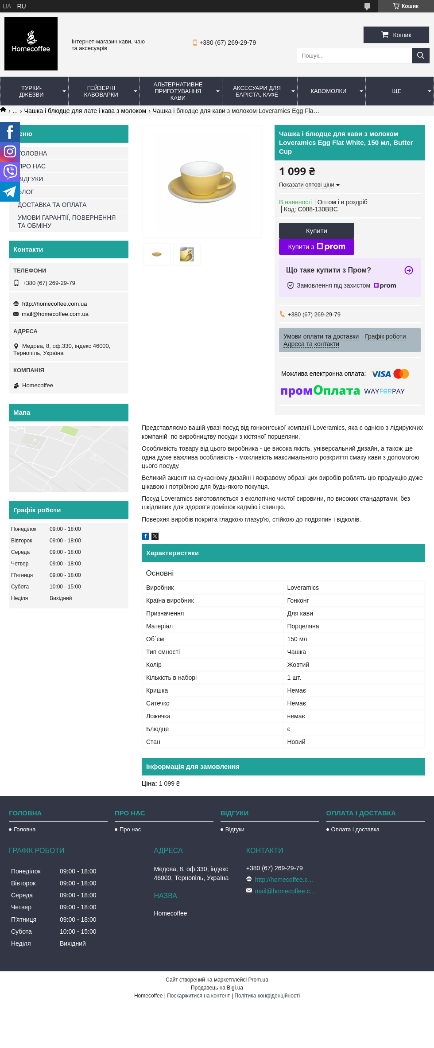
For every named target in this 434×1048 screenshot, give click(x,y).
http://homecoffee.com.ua (54, 303)
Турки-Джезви (31, 91)
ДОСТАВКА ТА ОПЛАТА (52, 204)
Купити (316, 230)
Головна (24, 829)
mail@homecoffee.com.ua (55, 314)
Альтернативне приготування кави (177, 91)
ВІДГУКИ (30, 179)
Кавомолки (329, 91)
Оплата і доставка (355, 829)
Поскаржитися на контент (198, 996)
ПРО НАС (32, 166)
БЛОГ (26, 191)
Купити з (316, 247)
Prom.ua (258, 980)
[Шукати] (421, 55)
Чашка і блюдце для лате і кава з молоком (85, 110)
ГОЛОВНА (32, 153)
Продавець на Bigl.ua (217, 988)
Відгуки (234, 829)
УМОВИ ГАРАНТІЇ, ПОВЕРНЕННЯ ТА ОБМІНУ (67, 221)
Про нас (130, 829)
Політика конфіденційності (267, 996)
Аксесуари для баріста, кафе (257, 91)
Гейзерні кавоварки (101, 91)
